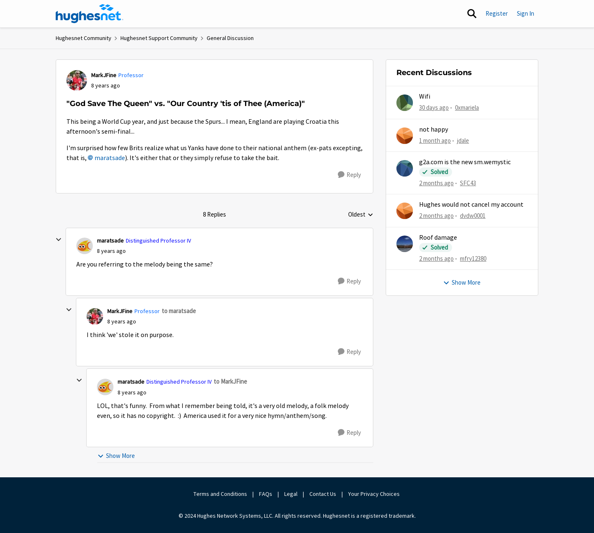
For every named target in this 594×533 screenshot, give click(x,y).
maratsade (109, 158)
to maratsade (179, 311)
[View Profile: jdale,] (404, 135)
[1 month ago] (435, 140)
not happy (433, 129)
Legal (290, 494)
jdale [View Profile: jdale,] (463, 140)
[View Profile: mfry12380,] (404, 244)
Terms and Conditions (220, 494)
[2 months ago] (436, 183)
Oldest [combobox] (360, 214)
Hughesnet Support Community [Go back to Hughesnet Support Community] (159, 38)
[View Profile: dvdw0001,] (404, 211)
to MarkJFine (230, 381)
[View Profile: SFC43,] (404, 168)
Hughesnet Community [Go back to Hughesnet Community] (83, 38)
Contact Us (322, 494)
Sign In (525, 13)
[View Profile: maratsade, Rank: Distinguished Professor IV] (84, 246)
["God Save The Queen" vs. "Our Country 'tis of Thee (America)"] (111, 251)
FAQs (265, 494)
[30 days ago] (434, 108)
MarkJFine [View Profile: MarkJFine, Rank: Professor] (103, 75)
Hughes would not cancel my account (471, 204)
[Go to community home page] (89, 13)
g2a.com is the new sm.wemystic (465, 162)
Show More (116, 456)
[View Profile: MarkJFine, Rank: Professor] (76, 80)
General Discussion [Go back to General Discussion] (230, 38)
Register (497, 13)
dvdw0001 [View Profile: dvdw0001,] (473, 215)
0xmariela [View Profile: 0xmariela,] (467, 107)
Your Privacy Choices (374, 494)
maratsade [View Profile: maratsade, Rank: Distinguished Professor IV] (110, 240)
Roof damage (438, 237)
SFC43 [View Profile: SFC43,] (468, 183)
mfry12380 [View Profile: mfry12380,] (473, 258)
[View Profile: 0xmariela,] (404, 102)
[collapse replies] (59, 240)
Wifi (424, 96)
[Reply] (349, 175)
